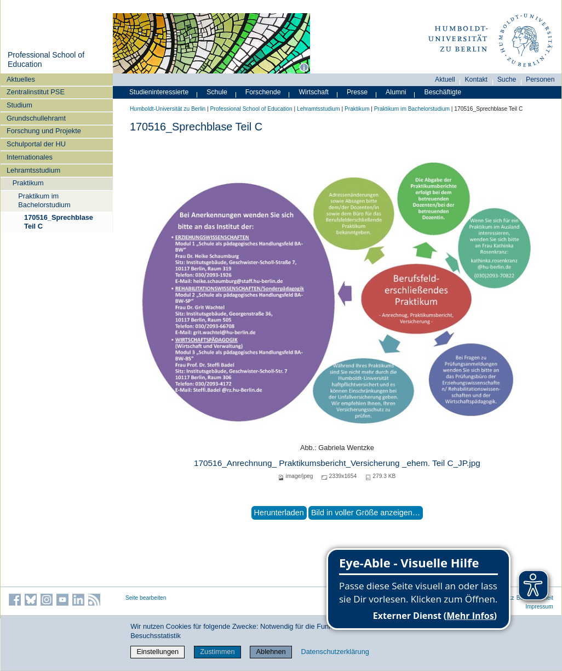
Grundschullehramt (36, 118)
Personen (540, 79)
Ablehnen (271, 651)
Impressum (539, 607)
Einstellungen (157, 651)
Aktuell (445, 79)
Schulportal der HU (36, 144)
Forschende (263, 92)
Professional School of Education (251, 109)
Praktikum (28, 183)
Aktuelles (21, 79)
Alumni (396, 92)
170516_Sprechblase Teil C (58, 221)
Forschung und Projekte (44, 131)
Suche (507, 79)
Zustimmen (217, 651)
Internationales (30, 157)
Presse (357, 92)
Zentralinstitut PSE (36, 92)
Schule (217, 92)
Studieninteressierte (158, 92)
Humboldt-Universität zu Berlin (167, 109)
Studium (19, 105)
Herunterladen (279, 512)
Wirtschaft (314, 92)
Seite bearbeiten (146, 598)
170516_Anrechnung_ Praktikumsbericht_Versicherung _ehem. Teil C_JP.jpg (337, 463)
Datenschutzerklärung (335, 651)
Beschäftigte (442, 92)
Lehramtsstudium (33, 170)
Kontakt (476, 79)
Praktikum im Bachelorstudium (44, 200)
